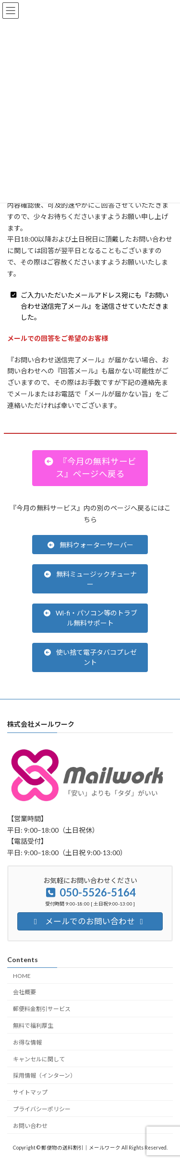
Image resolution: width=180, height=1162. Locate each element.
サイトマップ (30, 1092)
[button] (90, 468)
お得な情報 (27, 1042)
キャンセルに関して (39, 1058)
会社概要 (24, 992)
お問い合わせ (30, 1125)
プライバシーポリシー (42, 1108)
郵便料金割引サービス (42, 1008)
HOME (22, 975)
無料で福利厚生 (33, 1025)
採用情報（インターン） (44, 1075)
